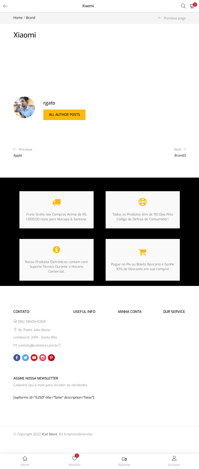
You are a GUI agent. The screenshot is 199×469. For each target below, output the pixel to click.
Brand (30, 18)
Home (18, 18)
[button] (191, 6)
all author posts (64, 114)
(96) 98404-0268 (31, 321)
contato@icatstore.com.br (38, 345)
